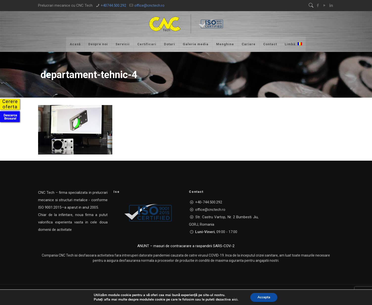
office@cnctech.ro (149, 5)
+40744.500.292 (113, 5)
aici (234, 299)
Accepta (263, 297)
